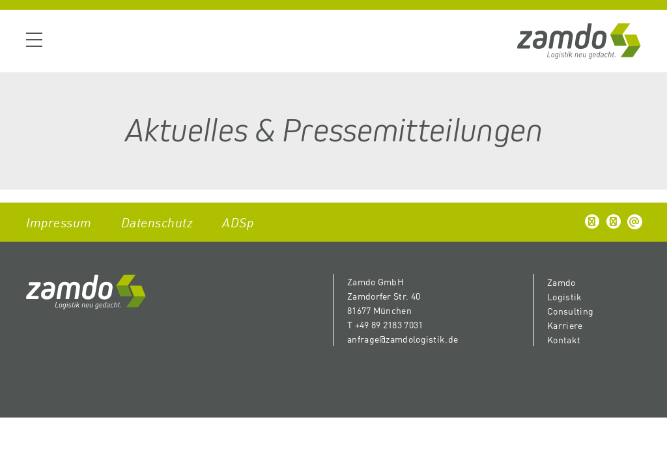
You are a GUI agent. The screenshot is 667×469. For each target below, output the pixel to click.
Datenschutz (157, 222)
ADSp (237, 222)
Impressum (59, 222)
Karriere (564, 325)
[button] (592, 221)
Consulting (570, 311)
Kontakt (563, 339)
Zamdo (561, 282)
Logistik (564, 296)
